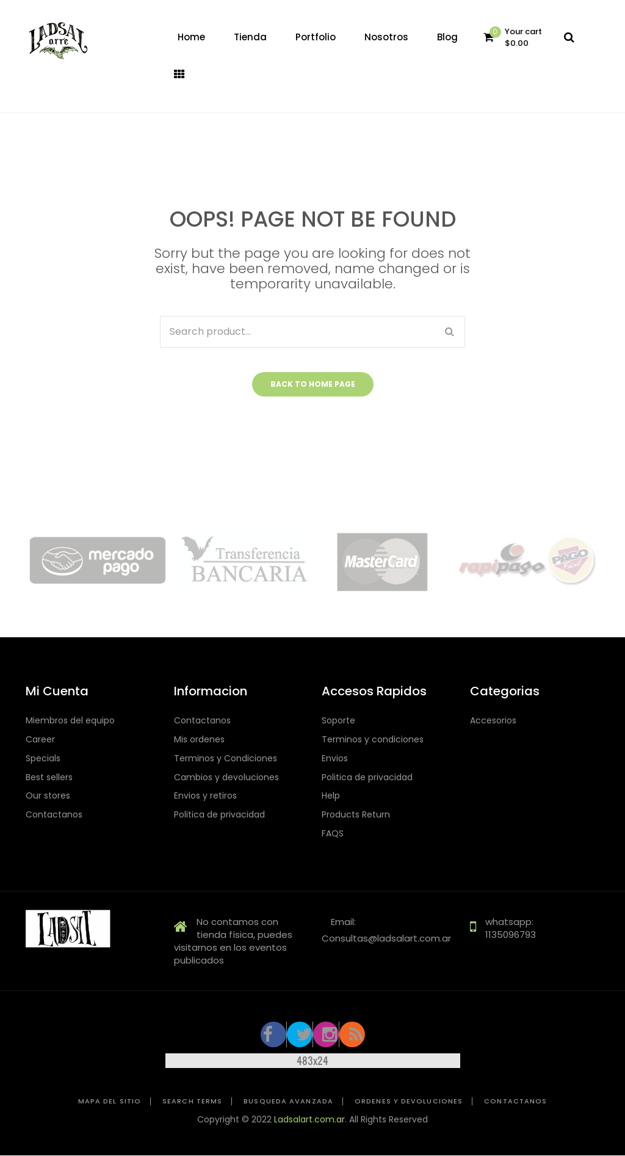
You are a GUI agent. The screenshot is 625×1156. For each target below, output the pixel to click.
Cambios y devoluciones (226, 777)
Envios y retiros (205, 796)
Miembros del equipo (70, 720)
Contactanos (54, 815)
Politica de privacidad (219, 815)
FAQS (333, 834)
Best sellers (49, 777)
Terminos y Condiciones (225, 758)
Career (40, 739)
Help (331, 796)
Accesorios (493, 720)
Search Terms (192, 1101)
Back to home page (312, 384)
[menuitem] (191, 37)
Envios (335, 758)
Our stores (48, 796)
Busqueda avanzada (288, 1101)
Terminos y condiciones (373, 739)
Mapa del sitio (109, 1101)
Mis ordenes (199, 739)
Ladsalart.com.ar (309, 1119)
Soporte (338, 720)
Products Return (356, 815)
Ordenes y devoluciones (409, 1101)
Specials (43, 758)
